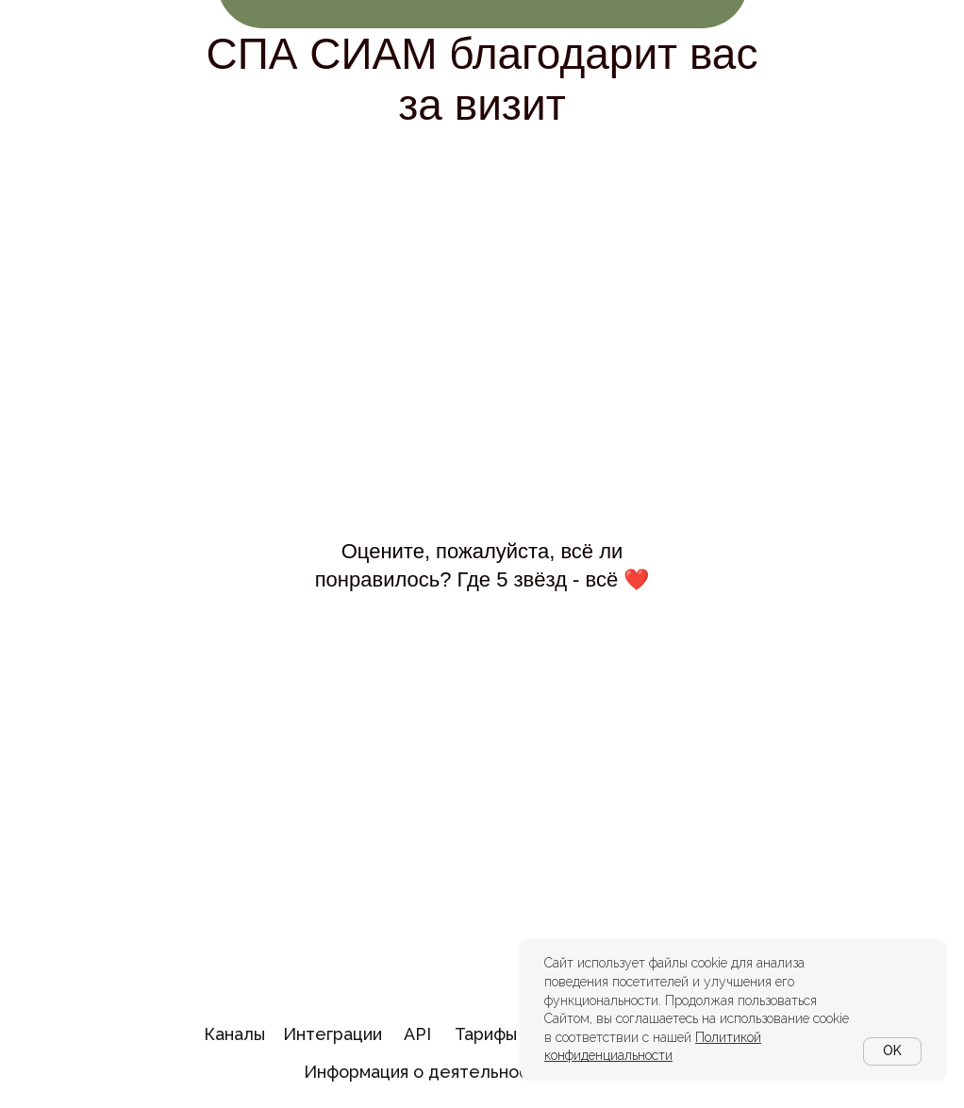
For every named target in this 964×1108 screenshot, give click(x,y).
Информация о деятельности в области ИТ (484, 1072)
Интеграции (332, 1034)
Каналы (234, 1034)
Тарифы (486, 1034)
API (417, 1034)
